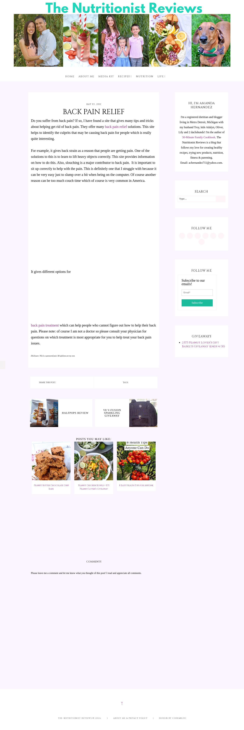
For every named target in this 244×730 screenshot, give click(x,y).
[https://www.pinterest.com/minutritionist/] (190, 236)
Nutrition (144, 76)
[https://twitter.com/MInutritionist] (213, 236)
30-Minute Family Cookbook (198, 137)
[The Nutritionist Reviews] (122, 65)
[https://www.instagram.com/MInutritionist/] (182, 236)
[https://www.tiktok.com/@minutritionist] (205, 236)
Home (69, 76)
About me (86, 76)
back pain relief (116, 127)
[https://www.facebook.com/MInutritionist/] (198, 236)
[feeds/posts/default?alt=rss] (221, 236)
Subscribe (197, 302)
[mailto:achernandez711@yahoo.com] (202, 242)
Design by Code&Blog (172, 718)
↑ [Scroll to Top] (122, 703)
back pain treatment (45, 325)
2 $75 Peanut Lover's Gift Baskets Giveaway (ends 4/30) (203, 344)
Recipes (124, 76)
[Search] (220, 199)
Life (161, 76)
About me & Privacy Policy (130, 718)
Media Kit (106, 76)
